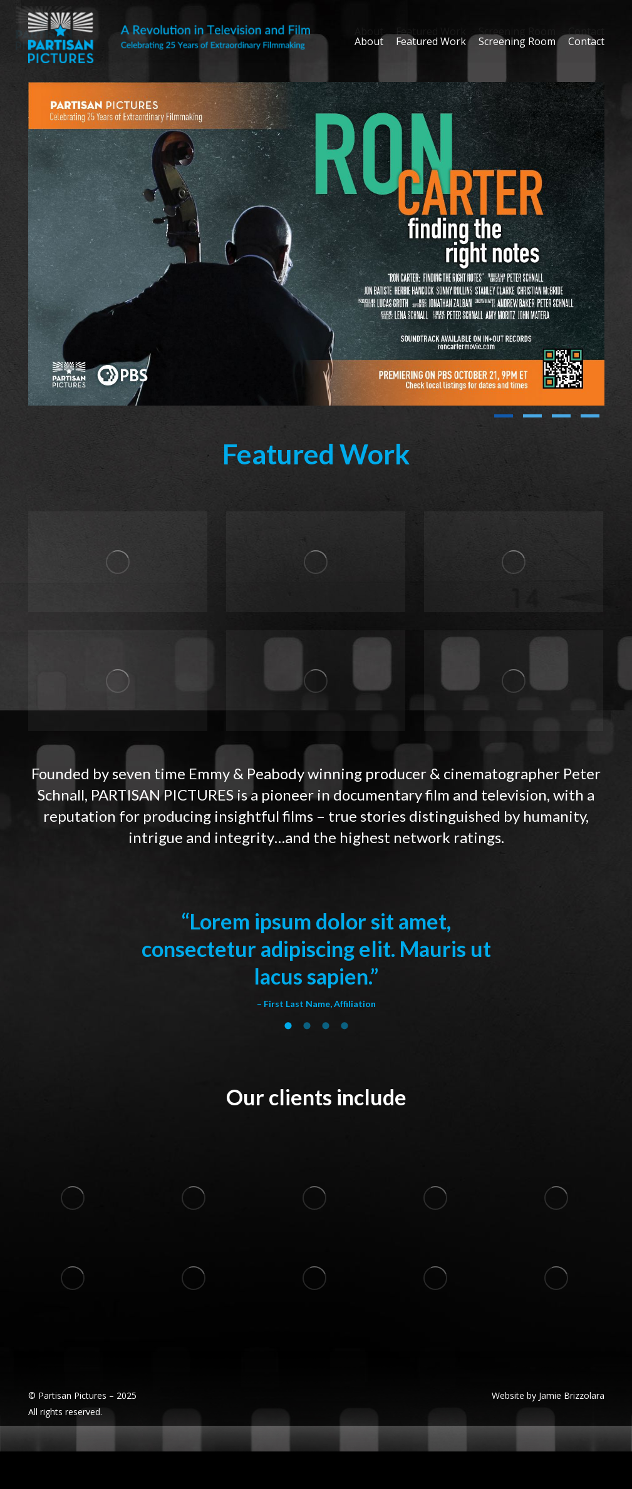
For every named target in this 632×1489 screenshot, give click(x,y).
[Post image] (316, 244)
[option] (316, 959)
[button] (503, 415)
